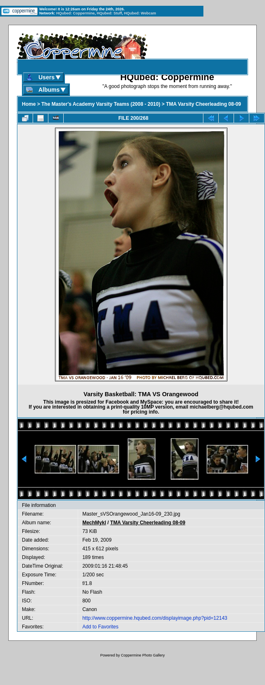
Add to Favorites (100, 627)
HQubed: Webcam (140, 13)
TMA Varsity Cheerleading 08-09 (203, 104)
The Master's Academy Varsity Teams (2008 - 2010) (100, 104)
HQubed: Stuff (109, 13)
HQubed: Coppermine (75, 13)
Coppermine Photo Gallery (143, 655)
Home (29, 104)
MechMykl (94, 523)
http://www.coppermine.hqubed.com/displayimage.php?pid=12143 (154, 618)
